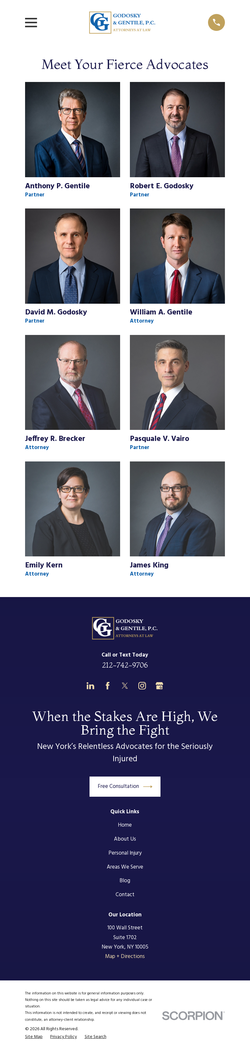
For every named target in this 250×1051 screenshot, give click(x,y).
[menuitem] (34, 1037)
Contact (125, 894)
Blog (124, 880)
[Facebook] (107, 685)
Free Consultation (125, 786)
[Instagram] (142, 685)
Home (125, 825)
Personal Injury (125, 853)
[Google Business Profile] (159, 685)
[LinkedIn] (90, 685)
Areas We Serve (125, 867)
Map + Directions (125, 956)
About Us (125, 839)
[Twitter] (125, 685)
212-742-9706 (125, 665)
